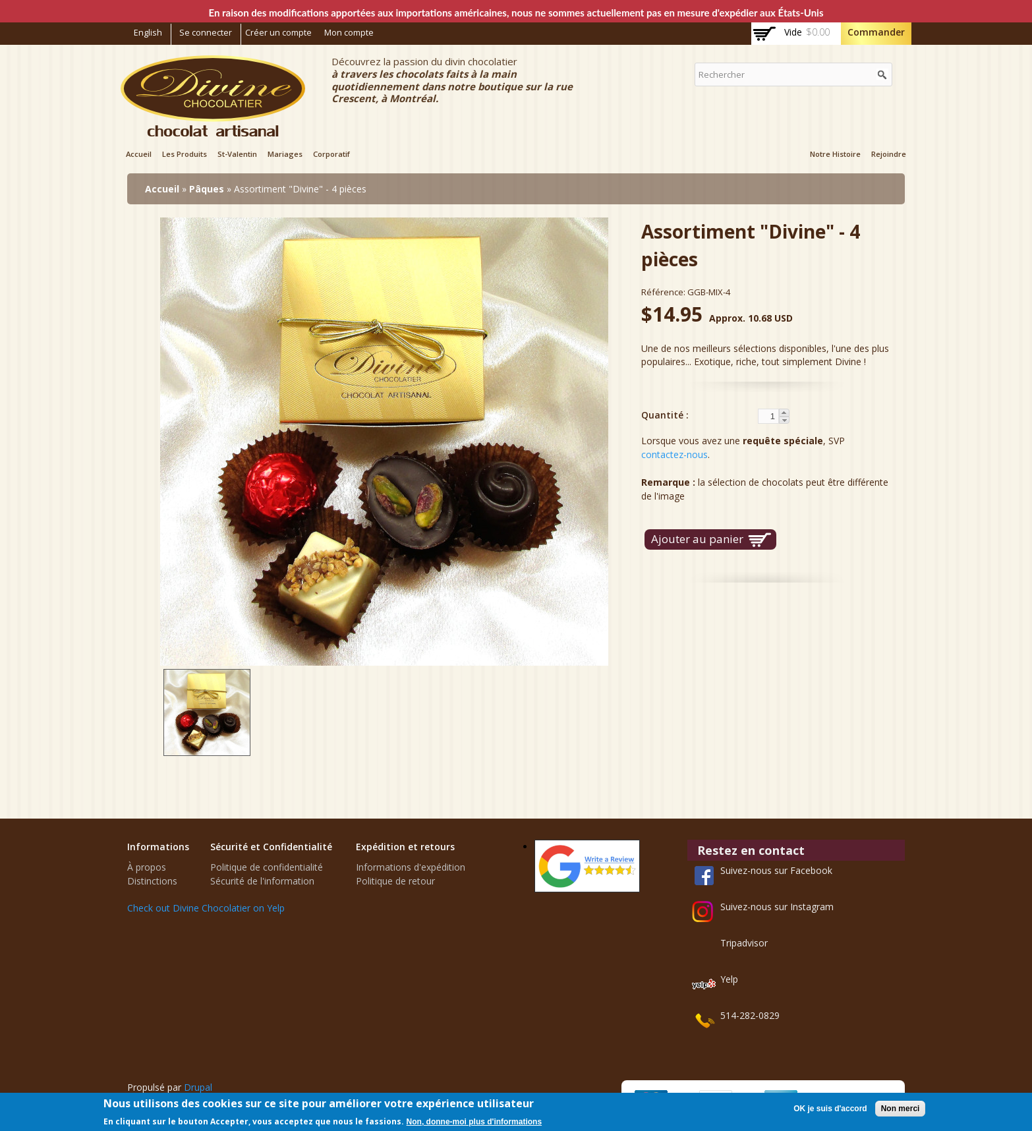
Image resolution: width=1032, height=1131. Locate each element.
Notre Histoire (835, 154)
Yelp (729, 979)
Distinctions (152, 881)
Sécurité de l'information (262, 881)
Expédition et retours (405, 846)
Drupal (198, 1087)
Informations (158, 846)
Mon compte (349, 32)
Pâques (206, 189)
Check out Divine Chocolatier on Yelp (206, 908)
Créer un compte (278, 32)
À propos (146, 867)
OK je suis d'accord (830, 1108)
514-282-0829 (750, 1015)
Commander (876, 32)
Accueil (139, 154)
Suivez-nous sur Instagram (777, 906)
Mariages (285, 154)
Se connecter (205, 32)
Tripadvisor (744, 943)
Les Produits (184, 154)
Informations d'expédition (410, 867)
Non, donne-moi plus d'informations (474, 1121)
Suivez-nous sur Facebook (776, 870)
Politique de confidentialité (266, 867)
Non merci (900, 1108)
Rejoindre (888, 154)
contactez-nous (674, 454)
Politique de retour (395, 881)
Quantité (663, 415)
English (148, 32)
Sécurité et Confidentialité (271, 846)
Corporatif (331, 154)
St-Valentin (237, 154)
